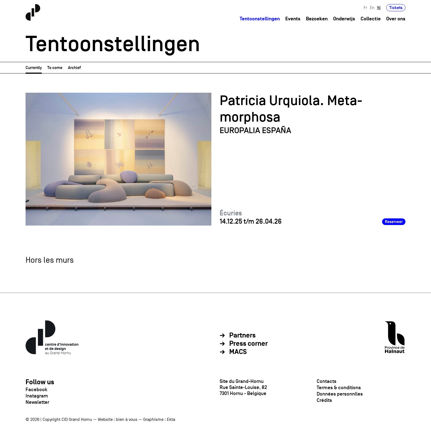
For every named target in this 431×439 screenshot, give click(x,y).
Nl (379, 7)
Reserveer (394, 221)
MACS (238, 352)
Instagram (37, 396)
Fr (365, 7)
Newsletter (37, 402)
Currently (34, 67)
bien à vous (126, 419)
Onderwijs (344, 19)
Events (292, 19)
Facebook (36, 389)
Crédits (324, 400)
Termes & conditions (339, 388)
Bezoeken (317, 19)
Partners (242, 335)
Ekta (171, 419)
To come (54, 67)
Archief (74, 67)
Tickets (395, 7)
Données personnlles (340, 394)
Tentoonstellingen (260, 19)
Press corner (248, 344)
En (372, 7)
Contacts (326, 381)
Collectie (371, 19)
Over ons (395, 19)
